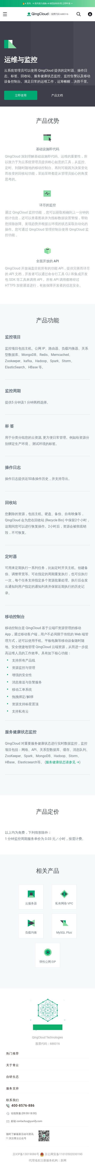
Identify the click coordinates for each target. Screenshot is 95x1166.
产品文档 (57, 95)
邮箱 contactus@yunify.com (24, 1121)
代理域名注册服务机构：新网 (47, 1160)
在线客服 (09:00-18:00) (21, 1113)
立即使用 (20, 95)
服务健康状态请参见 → (62, 762)
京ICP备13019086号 (26, 1154)
